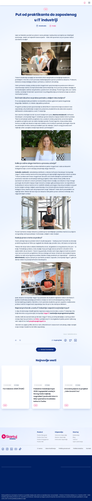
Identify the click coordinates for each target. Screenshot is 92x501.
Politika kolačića (78, 448)
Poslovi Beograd (42, 435)
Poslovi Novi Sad (42, 437)
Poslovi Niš (40, 442)
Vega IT (46, 313)
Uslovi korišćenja (50, 448)
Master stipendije (60, 437)
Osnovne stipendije (61, 435)
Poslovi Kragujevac (43, 439)
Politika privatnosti (64, 448)
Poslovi (40, 432)
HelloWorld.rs (72, 334)
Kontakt (88, 448)
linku (37, 319)
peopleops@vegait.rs (37, 321)
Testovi (75, 439)
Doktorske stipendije (61, 439)
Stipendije (59, 432)
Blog (74, 437)
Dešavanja (76, 435)
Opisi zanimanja (78, 442)
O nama (39, 448)
